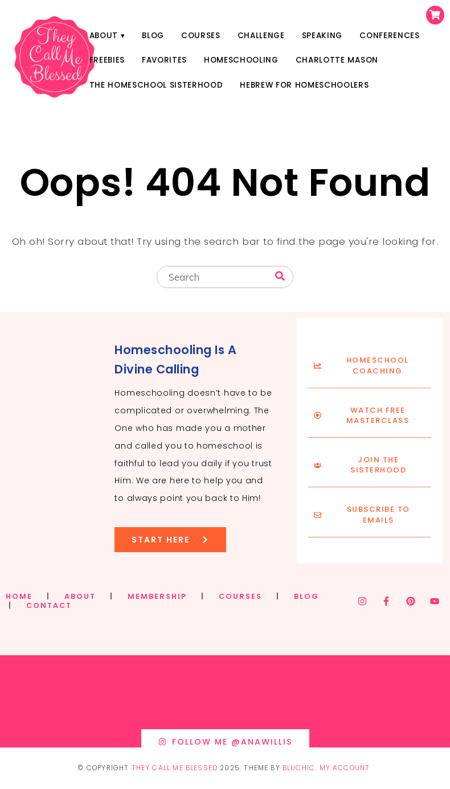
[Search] (280, 276)
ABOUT (80, 596)
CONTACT (49, 605)
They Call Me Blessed (175, 767)
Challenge (261, 35)
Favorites (164, 60)
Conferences (389, 35)
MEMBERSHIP (157, 596)
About (103, 35)
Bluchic (299, 767)
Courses (200, 35)
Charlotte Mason (337, 60)
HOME (19, 596)
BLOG (306, 596)
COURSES (240, 596)
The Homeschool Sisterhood (156, 85)
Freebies (107, 60)
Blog (153, 35)
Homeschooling (241, 60)
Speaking (322, 35)
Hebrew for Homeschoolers (304, 85)
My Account (345, 767)
